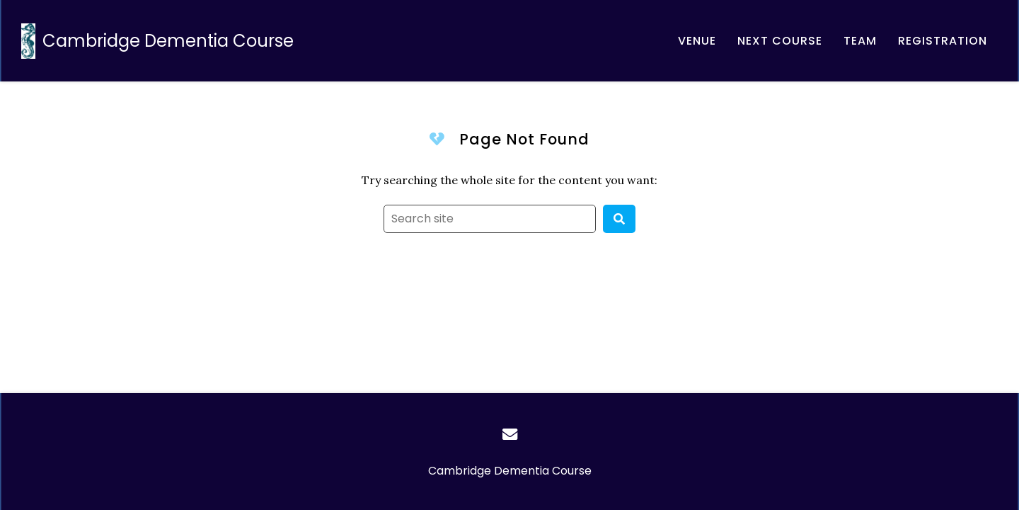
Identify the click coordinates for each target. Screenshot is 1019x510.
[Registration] (942, 40)
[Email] (510, 434)
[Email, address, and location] (780, 40)
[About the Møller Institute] (697, 40)
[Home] (161, 40)
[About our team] (860, 40)
